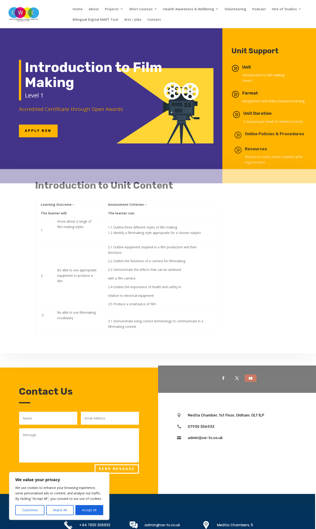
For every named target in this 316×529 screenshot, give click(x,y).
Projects (112, 9)
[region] (59, 496)
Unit (250, 67)
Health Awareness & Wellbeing (188, 9)
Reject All (60, 510)
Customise (30, 510)
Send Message (117, 469)
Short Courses (141, 9)
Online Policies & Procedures (282, 133)
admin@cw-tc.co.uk (162, 525)
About (94, 9)
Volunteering (235, 9)
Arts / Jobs (132, 20)
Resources (264, 148)
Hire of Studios (284, 9)
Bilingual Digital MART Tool (95, 20)
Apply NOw (38, 131)
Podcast (259, 9)
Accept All (89, 510)
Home (78, 9)
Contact (154, 20)
